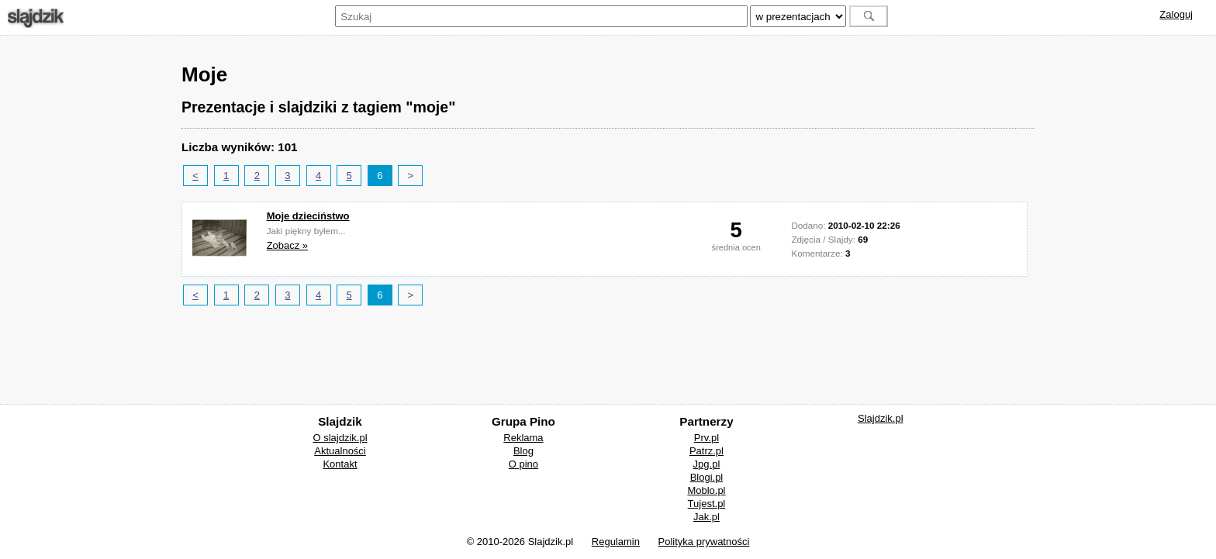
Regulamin (616, 541)
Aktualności (339, 451)
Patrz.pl (706, 451)
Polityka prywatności (704, 541)
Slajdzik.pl (880, 418)
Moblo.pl (706, 490)
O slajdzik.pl (340, 437)
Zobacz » (287, 245)
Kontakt (340, 464)
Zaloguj (1176, 14)
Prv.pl (706, 437)
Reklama (523, 437)
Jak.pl (706, 517)
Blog (523, 451)
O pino (523, 464)
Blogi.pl (707, 477)
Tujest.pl (707, 503)
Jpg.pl (706, 464)
